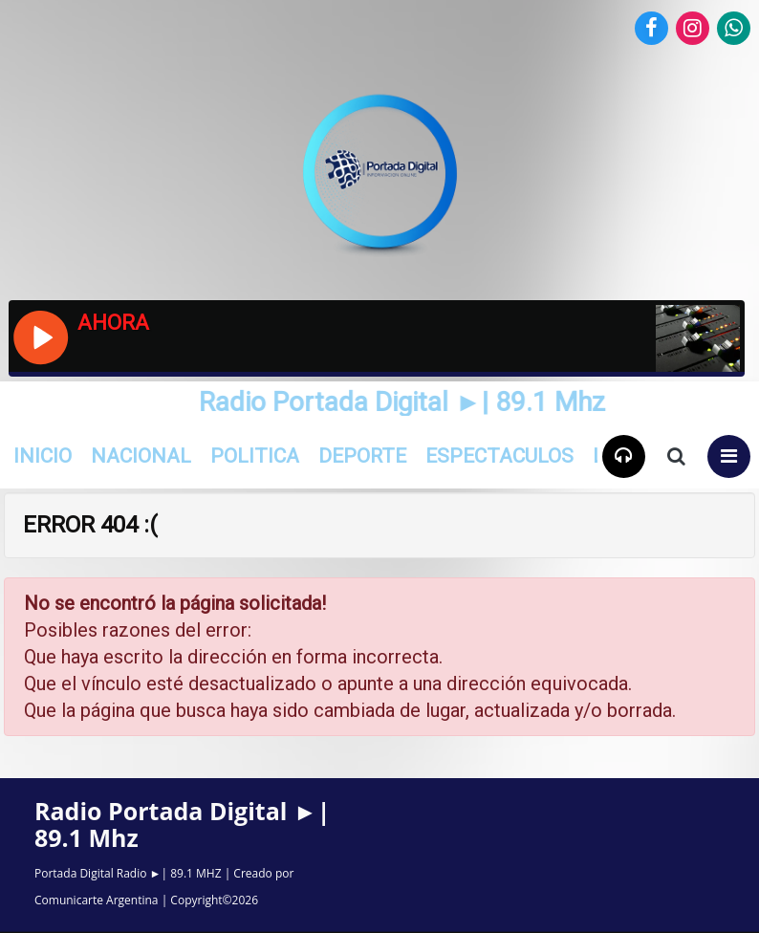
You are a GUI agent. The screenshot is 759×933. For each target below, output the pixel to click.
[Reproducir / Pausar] (40, 335)
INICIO (42, 456)
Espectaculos (499, 456)
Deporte (362, 456)
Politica (254, 456)
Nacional (141, 456)
